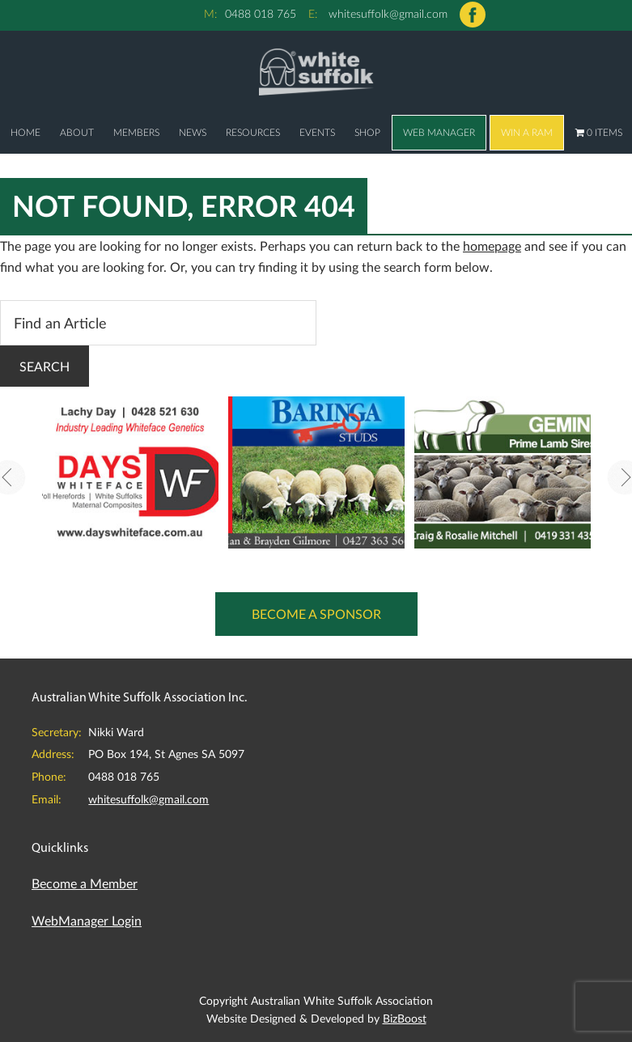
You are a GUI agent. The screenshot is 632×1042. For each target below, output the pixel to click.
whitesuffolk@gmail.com (388, 13)
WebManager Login (87, 920)
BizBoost (404, 1018)
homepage (492, 245)
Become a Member (85, 883)
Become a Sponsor (316, 613)
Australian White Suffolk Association (316, 71)
